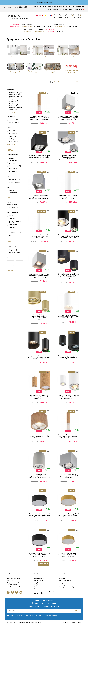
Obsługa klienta (40, 621)
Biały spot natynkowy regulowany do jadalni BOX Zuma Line (68, 511)
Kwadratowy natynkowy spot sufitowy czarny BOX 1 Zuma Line (39, 161)
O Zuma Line (37, 7)
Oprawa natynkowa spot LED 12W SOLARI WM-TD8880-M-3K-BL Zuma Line (39, 555)
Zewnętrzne (59, 25)
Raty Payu (37, 630)
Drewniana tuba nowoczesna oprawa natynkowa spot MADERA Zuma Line (68, 468)
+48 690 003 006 (20, 7)
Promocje (50, 30)
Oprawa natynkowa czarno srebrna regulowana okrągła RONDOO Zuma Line (68, 248)
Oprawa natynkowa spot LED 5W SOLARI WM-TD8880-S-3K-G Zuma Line (68, 598)
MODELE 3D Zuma (67, 9)
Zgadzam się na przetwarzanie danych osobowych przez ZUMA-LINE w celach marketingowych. (34, 662)
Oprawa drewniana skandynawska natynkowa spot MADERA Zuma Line (39, 118)
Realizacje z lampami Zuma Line (75, 7)
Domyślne (57, 82)
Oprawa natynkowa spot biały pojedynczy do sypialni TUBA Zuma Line (68, 336)
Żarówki (39, 30)
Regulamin (62, 626)
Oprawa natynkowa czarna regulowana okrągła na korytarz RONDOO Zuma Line (68, 381)
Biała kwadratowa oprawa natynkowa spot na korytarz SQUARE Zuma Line (39, 291)
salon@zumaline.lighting (14, 634)
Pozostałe (62, 621)
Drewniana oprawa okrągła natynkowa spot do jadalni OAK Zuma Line (39, 468)
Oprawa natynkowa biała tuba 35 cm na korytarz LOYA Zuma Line (39, 248)
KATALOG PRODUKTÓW (54, 9)
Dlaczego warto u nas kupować (44, 638)
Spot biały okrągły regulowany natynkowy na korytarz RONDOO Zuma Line (39, 511)
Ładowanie (43, 611)
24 (77, 82)
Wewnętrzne (27, 25)
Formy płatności (39, 626)
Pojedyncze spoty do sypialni (68, 56)
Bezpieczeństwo (39, 632)
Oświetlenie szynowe (42, 26)
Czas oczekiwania (39, 636)
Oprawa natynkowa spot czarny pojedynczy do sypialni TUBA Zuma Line (39, 381)
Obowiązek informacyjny (66, 634)
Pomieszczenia (72, 26)
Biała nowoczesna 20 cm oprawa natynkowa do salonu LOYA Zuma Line (68, 204)
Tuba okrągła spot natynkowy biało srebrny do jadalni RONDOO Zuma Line (68, 424)
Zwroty (61, 630)
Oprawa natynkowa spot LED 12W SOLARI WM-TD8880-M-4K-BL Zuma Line (39, 598)
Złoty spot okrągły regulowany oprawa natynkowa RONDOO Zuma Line (39, 337)
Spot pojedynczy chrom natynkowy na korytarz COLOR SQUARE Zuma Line (39, 204)
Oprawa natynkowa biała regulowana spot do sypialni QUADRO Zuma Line (68, 118)
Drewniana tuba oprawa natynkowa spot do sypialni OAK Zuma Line (39, 424)
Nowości (60, 31)
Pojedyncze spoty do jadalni (18, 56)
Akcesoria (28, 30)
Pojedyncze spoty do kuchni (43, 56)
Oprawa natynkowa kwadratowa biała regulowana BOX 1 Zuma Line (68, 161)
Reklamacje (62, 632)
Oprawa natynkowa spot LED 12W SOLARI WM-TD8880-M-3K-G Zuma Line (68, 555)
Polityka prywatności (65, 628)
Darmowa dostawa (40, 640)
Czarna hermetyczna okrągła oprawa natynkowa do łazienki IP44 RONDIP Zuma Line (68, 292)
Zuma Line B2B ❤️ (79, 9)
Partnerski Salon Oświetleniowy (53, 7)
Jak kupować (38, 634)
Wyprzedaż (14, 25)
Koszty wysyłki (38, 628)
